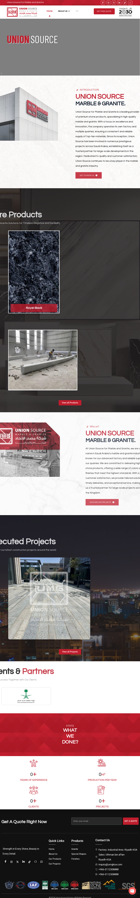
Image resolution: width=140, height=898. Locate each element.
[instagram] (108, 3)
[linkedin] (119, 3)
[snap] (130, 3)
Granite (74, 849)
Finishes (75, 859)
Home (51, 849)
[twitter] (114, 3)
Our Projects (55, 863)
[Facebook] (5, 862)
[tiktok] (125, 3)
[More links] (77, 11)
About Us (53, 854)
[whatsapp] (42, 862)
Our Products (55, 859)
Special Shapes (78, 854)
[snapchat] (35, 862)
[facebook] (103, 3)
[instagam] (11, 862)
